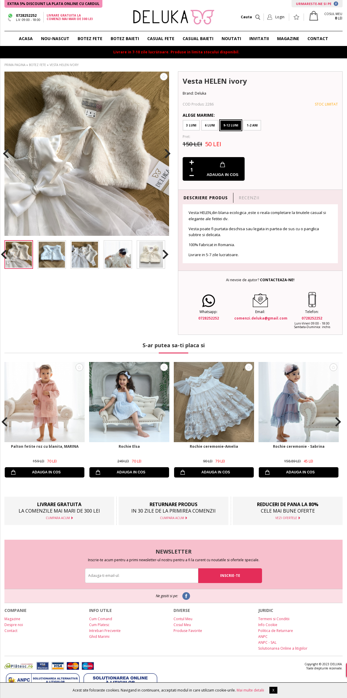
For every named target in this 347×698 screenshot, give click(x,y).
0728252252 (26, 15)
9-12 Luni (230, 125)
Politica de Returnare (275, 630)
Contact (10, 630)
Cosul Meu (182, 624)
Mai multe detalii (250, 690)
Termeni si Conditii (273, 618)
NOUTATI (231, 38)
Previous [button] (6, 153)
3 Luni (191, 125)
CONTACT (317, 38)
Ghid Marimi (99, 636)
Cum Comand (100, 618)
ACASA (26, 38)
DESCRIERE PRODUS (206, 197)
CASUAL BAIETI (198, 38)
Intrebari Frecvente (105, 630)
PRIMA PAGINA (14, 65)
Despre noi (13, 624)
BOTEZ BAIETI (125, 38)
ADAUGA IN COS (222, 174)
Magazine (12, 618)
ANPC (263, 636)
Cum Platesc (99, 624)
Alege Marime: (199, 115)
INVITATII (259, 38)
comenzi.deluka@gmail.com (260, 318)
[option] (86, 153)
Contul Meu (183, 618)
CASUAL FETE (160, 38)
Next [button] (168, 153)
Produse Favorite (188, 630)
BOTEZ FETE (90, 38)
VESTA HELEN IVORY (64, 65)
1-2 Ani (252, 125)
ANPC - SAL (267, 642)
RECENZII (249, 197)
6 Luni (210, 125)
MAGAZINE (288, 38)
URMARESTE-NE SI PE (317, 3)
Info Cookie (267, 624)
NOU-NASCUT (55, 38)
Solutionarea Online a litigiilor (282, 648)
